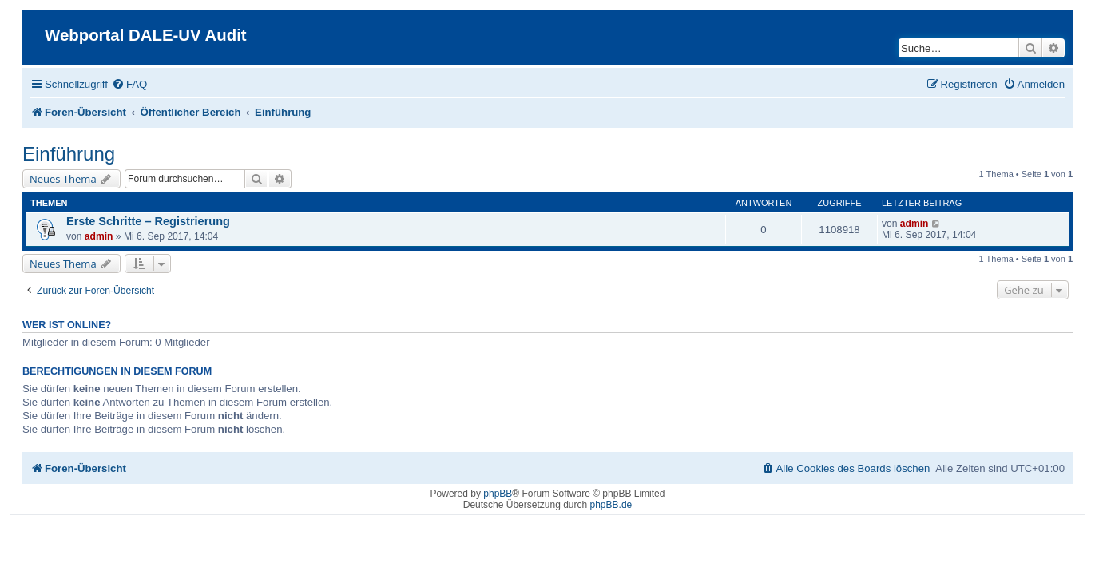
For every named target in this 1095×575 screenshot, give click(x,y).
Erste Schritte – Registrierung (138, 221)
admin (89, 236)
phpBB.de (611, 504)
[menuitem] (119, 84)
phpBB (497, 493)
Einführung (59, 154)
